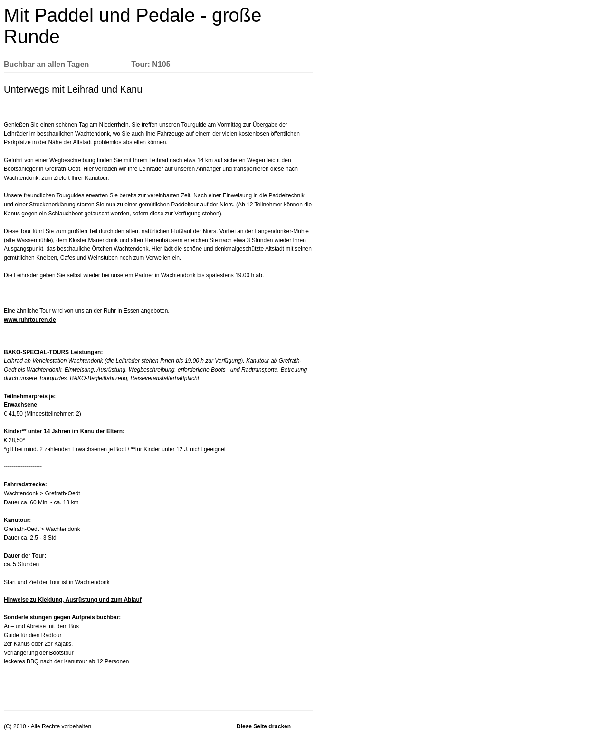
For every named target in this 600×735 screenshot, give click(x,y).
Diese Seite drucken (264, 726)
